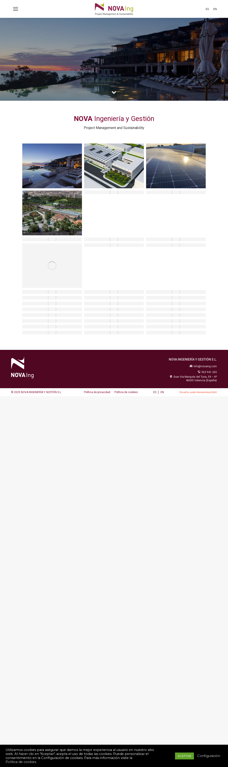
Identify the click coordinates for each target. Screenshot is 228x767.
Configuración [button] (208, 756)
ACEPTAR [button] (184, 756)
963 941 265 (207, 372)
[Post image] (52, 166)
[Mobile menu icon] (15, 8)
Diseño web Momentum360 (198, 392)
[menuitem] (207, 9)
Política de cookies (21, 762)
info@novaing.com (203, 366)
